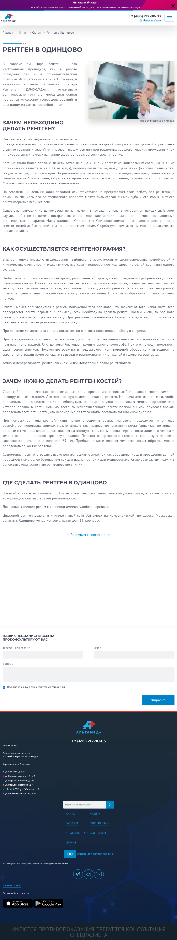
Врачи (71, 842)
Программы (99, 823)
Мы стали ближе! (84, 2)
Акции (95, 813)
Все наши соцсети (12, 885)
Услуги (72, 823)
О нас (22, 32)
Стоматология (78, 833)
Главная (8, 32)
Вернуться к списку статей (90, 534)
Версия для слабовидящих (88, 854)
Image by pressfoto (150, 120)
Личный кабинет (152, 20)
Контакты (98, 833)
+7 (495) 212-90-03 (145, 16)
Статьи (36, 32)
